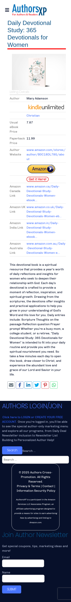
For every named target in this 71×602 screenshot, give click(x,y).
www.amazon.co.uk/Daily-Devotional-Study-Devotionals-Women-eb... (45, 211)
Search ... (29, 451)
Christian (33, 115)
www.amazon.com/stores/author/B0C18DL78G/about (46, 154)
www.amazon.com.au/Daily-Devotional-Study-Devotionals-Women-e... (46, 248)
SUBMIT (11, 589)
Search (12, 450)
